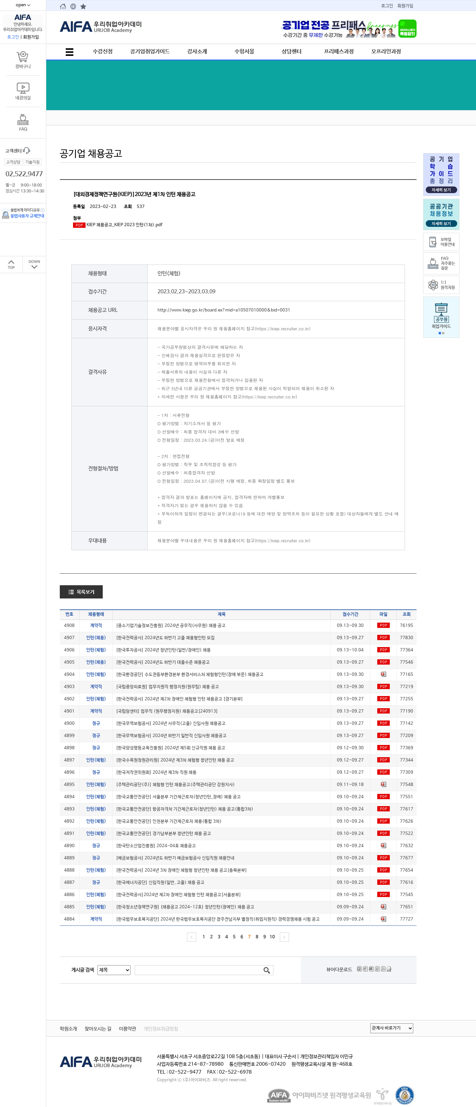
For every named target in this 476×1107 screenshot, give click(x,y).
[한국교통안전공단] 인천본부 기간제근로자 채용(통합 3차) (169, 821)
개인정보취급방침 (161, 1029)
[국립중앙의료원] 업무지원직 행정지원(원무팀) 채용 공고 (167, 686)
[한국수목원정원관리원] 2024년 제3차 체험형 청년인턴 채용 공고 (175, 760)
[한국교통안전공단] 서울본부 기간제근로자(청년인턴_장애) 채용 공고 (178, 797)
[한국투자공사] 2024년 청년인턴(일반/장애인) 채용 (163, 650)
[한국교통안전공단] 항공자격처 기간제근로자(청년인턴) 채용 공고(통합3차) (184, 809)
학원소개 (68, 1029)
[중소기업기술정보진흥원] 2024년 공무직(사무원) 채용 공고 (171, 625)
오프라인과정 (386, 51)
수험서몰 (244, 51)
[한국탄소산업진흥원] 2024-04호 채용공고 (156, 845)
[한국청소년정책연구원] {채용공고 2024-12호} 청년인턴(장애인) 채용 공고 (185, 907)
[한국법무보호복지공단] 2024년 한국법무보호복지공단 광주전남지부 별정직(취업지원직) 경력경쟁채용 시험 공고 (218, 919)
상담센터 (292, 51)
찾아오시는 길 (98, 1029)
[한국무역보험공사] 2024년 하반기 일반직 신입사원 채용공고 (171, 735)
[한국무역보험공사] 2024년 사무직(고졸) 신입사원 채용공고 (171, 723)
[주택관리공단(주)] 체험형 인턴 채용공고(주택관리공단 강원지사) (175, 784)
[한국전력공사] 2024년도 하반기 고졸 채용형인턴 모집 (165, 638)
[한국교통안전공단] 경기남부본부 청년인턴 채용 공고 (163, 833)
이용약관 (127, 1029)
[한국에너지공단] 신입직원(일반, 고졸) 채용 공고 (160, 882)
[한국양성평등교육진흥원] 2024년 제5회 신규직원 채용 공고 (170, 748)
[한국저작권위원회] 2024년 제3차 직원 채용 (156, 772)
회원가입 (405, 6)
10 (272, 937)
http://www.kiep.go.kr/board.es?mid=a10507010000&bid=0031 (224, 310)
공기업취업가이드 (150, 51)
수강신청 (103, 51)
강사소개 (197, 51)
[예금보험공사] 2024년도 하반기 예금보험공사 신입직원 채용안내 (175, 858)
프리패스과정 (339, 51)
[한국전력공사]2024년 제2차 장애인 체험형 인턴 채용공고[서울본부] (178, 894)
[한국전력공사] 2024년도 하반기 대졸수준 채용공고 (163, 662)
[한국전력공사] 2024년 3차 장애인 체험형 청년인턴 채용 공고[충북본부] (181, 870)
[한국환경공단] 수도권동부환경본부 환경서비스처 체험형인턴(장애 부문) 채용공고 (190, 674)
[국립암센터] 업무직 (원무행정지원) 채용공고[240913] (167, 711)
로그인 (387, 6)
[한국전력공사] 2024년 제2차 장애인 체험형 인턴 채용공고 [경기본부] (179, 699)
